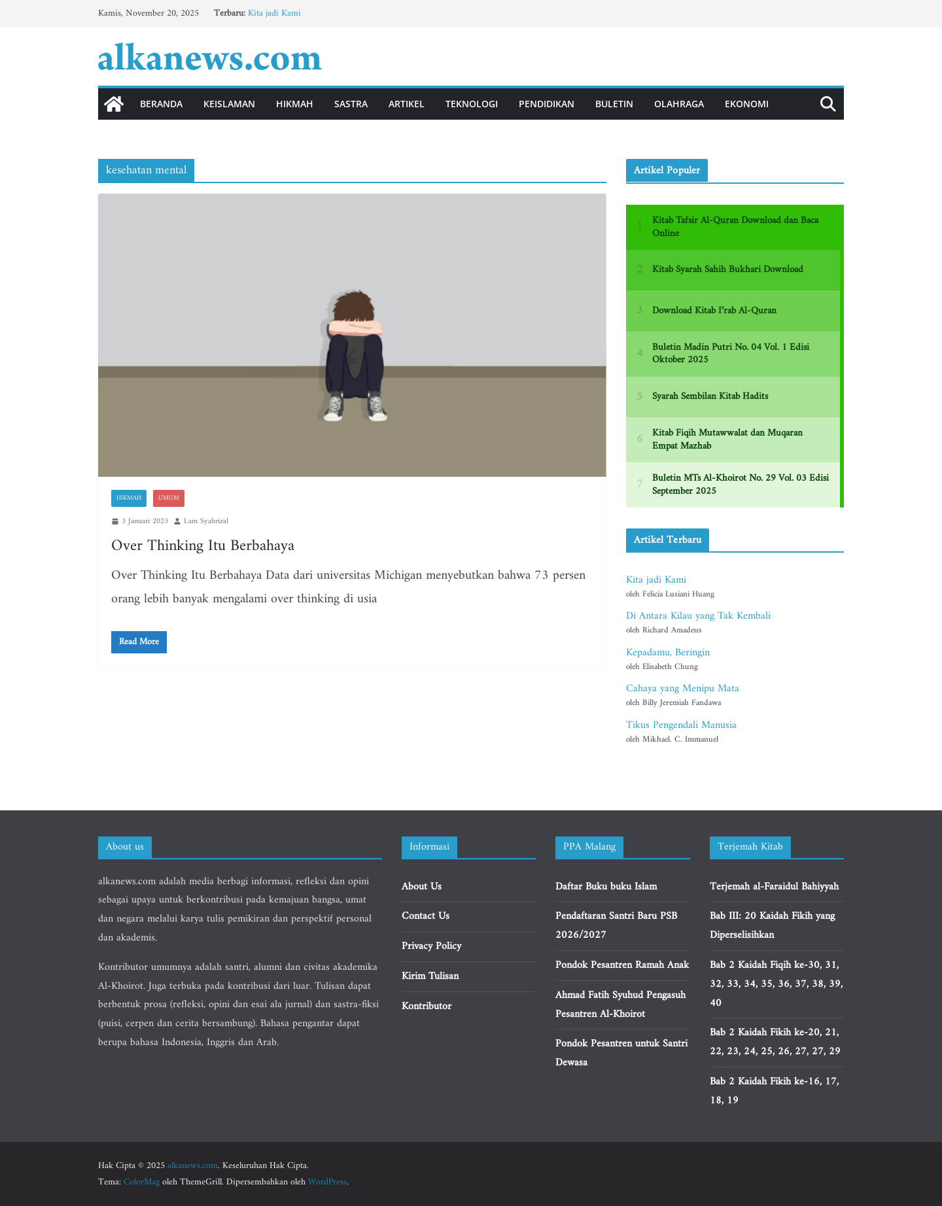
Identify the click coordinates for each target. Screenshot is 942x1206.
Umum (168, 498)
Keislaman (229, 103)
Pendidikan (546, 103)
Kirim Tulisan (430, 976)
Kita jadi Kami (274, 13)
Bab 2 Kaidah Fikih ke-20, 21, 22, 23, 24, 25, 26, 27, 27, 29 (775, 1042)
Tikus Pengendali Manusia (681, 725)
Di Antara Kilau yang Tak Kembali (698, 616)
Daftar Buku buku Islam (606, 887)
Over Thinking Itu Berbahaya (202, 546)
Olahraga (679, 103)
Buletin (614, 103)
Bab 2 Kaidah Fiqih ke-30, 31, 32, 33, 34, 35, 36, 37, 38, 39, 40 (776, 984)
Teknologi (471, 103)
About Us (422, 887)
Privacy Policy (431, 946)
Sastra (351, 103)
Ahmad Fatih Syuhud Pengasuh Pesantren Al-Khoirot (620, 1005)
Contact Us (425, 916)
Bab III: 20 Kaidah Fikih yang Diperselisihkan (772, 925)
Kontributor (426, 1006)
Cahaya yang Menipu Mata (682, 689)
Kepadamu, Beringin (668, 653)
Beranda (161, 103)
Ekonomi (747, 103)
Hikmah (294, 103)
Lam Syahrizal (206, 521)
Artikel (407, 103)
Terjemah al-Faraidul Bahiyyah (774, 887)
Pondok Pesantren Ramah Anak (622, 965)
